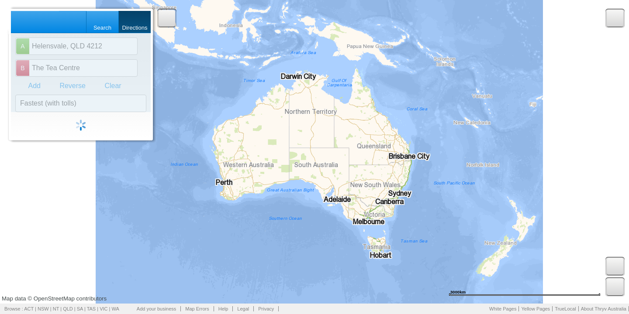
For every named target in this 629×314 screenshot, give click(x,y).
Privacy (266, 308)
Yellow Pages (535, 308)
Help (223, 308)
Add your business (156, 308)
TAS (91, 308)
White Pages (502, 308)
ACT (29, 308)
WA (115, 308)
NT (56, 308)
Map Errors (197, 308)
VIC (103, 308)
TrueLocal (565, 308)
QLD (68, 308)
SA (80, 308)
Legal (243, 308)
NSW (43, 308)
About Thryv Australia (603, 308)
